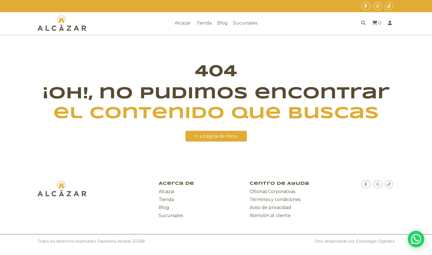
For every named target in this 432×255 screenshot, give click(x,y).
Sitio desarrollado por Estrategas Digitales (355, 241)
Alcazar (183, 23)
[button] (416, 239)
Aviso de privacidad (270, 207)
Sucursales (245, 23)
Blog (222, 23)
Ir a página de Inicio (216, 136)
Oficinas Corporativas (272, 191)
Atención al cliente (270, 215)
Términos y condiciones (275, 199)
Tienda (204, 23)
